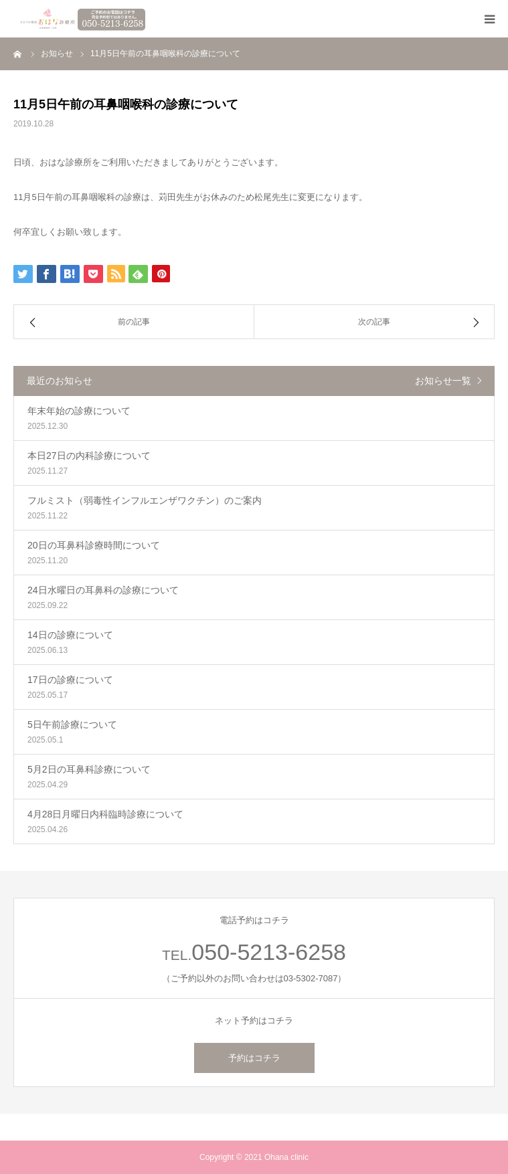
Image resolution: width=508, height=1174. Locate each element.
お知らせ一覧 (443, 380)
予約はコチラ (254, 1058)
